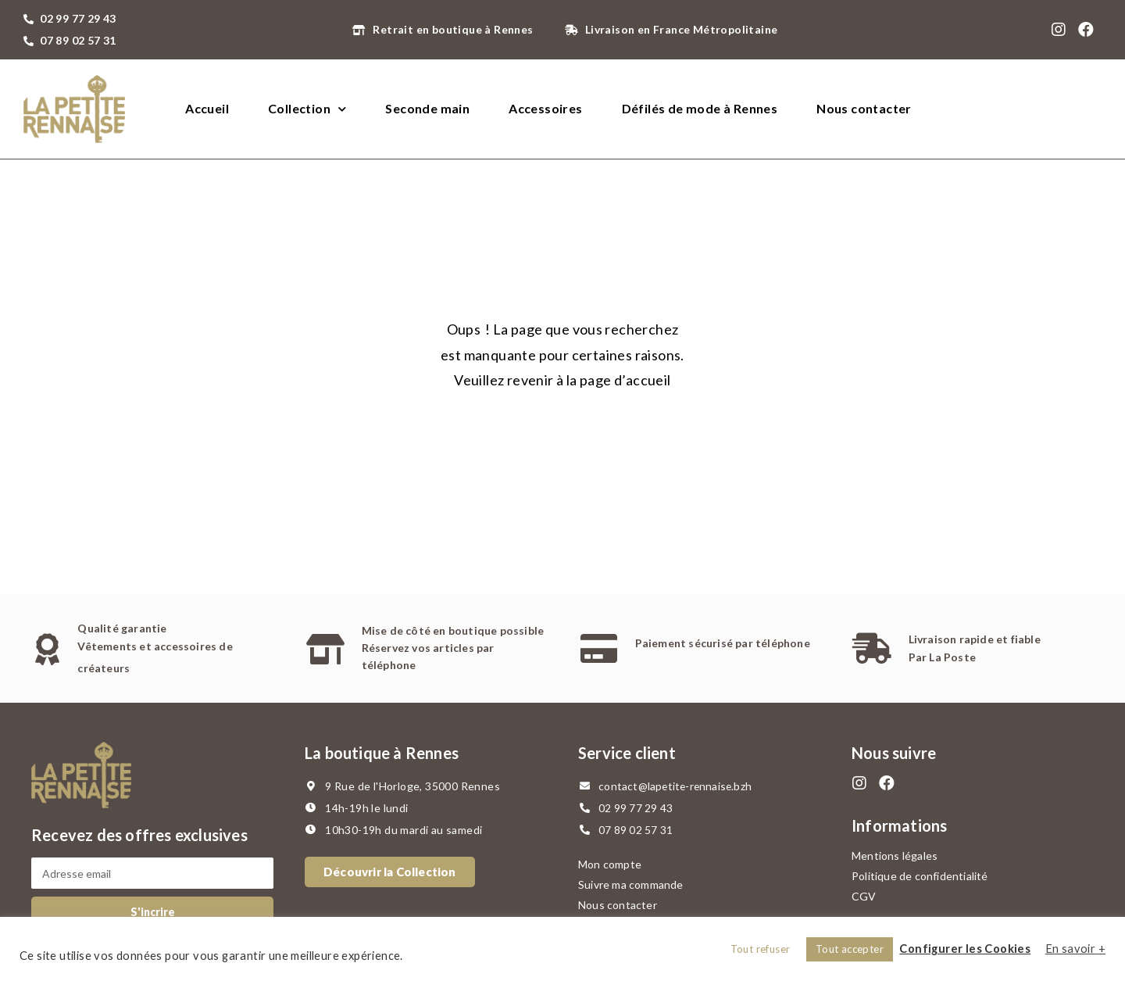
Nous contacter (864, 108)
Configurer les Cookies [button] (964, 948)
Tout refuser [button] (760, 949)
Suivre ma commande (631, 884)
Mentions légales (895, 855)
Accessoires (545, 108)
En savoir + (1075, 948)
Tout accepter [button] (850, 949)
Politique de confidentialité (920, 876)
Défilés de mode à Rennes (700, 108)
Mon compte (609, 864)
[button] (390, 872)
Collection (307, 109)
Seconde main (427, 108)
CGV (864, 896)
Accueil (207, 108)
